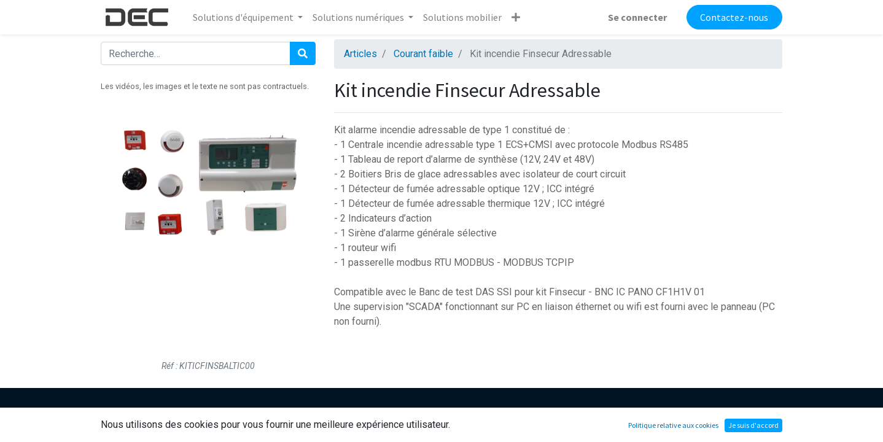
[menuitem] (462, 17)
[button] (516, 17)
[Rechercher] (303, 53)
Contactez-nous (734, 17)
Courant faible (423, 54)
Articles (360, 54)
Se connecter (637, 17)
